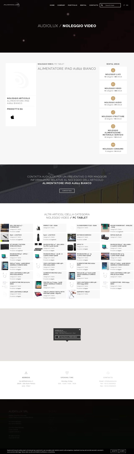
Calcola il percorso (67, 337)
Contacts (93, 5)
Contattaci (67, 191)
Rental (83, 5)
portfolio (72, 5)
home (52, 5)
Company (61, 5)
